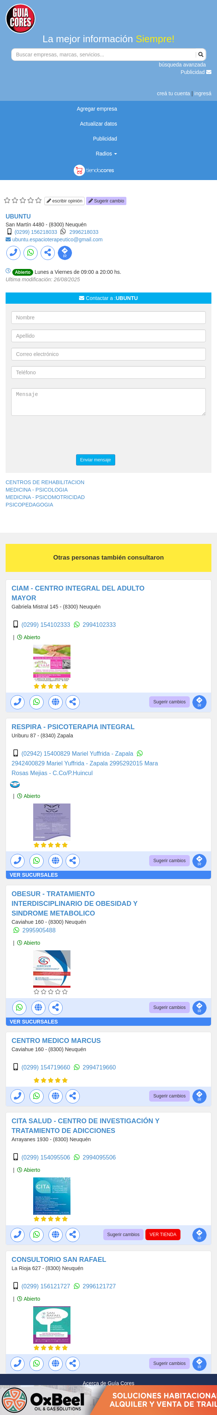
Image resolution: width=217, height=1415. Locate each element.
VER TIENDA (163, 1234)
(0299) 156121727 (46, 1286)
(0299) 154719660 (46, 1067)
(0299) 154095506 (46, 1157)
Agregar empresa (97, 109)
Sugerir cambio (106, 201)
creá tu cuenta (173, 93)
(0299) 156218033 (36, 232)
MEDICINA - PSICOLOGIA (36, 490)
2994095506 (99, 1157)
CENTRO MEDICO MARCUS (56, 1040)
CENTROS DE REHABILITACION (45, 482)
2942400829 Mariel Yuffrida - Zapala (61, 763)
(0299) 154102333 (46, 625)
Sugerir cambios (169, 702)
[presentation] (68, 435)
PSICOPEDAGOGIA (29, 505)
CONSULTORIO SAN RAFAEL (59, 1259)
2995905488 (39, 930)
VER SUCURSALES (34, 875)
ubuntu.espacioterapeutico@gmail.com (57, 239)
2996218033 (83, 232)
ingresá (202, 93)
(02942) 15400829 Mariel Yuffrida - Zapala (78, 753)
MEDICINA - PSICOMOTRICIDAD (45, 497)
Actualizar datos (98, 124)
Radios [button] (106, 154)
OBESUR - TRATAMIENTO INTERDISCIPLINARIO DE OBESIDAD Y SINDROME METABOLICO (75, 903)
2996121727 (99, 1286)
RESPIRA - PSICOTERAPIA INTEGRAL (73, 727)
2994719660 (99, 1067)
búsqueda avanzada (182, 65)
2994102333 (99, 625)
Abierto (28, 637)
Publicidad (196, 72)
